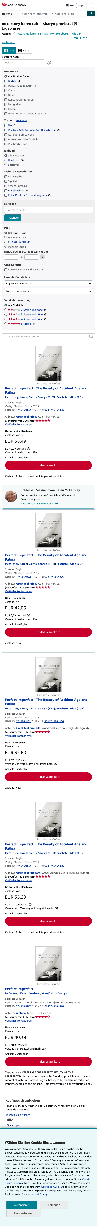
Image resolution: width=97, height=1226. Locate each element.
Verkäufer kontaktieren (18, 424)
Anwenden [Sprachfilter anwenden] (13, 217)
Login (81, 5)
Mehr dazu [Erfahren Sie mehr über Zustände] (21, 120)
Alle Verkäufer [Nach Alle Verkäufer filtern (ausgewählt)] (16, 305)
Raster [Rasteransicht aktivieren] (24, 50)
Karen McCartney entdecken (40, 503)
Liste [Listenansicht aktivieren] (9, 50)
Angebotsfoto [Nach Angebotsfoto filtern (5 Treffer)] (16, 190)
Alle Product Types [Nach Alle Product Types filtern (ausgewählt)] (17, 76)
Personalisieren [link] (23, 1213)
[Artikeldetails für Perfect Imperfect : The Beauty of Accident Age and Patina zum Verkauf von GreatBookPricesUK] (48, 674)
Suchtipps (13, 1125)
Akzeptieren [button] (21, 1204)
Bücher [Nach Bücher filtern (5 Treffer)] (12, 80)
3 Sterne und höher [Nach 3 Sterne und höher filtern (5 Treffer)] (27, 314)
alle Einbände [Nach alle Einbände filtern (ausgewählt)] (14, 155)
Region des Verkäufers (18, 283)
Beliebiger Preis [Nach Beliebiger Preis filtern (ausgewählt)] (15, 232)
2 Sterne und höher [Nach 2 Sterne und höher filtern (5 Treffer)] (27, 309)
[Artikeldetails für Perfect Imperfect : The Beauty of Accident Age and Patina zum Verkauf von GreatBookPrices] (48, 363)
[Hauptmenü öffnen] (8, 13)
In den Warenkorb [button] (48, 465)
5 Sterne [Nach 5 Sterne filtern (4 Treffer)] (21, 323)
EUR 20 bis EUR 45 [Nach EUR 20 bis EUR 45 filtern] (17, 242)
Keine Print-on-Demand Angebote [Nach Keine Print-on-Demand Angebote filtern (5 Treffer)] (27, 195)
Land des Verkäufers (17, 291)
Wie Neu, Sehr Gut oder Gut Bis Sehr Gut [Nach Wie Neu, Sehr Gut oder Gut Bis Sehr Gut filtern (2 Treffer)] (32, 129)
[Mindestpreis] (11, 257)
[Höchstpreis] (31, 257)
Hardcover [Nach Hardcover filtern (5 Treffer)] (14, 160)
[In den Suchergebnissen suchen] (48, 336)
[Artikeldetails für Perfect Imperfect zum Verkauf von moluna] (48, 963)
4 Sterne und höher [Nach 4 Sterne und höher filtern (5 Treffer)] (27, 319)
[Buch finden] (91, 13)
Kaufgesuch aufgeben (17, 1114)
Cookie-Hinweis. (50, 1186)
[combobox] (53, 13)
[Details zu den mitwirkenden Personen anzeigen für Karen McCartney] (16, 397)
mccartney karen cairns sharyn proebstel (42, 33)
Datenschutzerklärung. (34, 1194)
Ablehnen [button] (54, 1204)
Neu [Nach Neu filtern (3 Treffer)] (10, 125)
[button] (91, 337)
